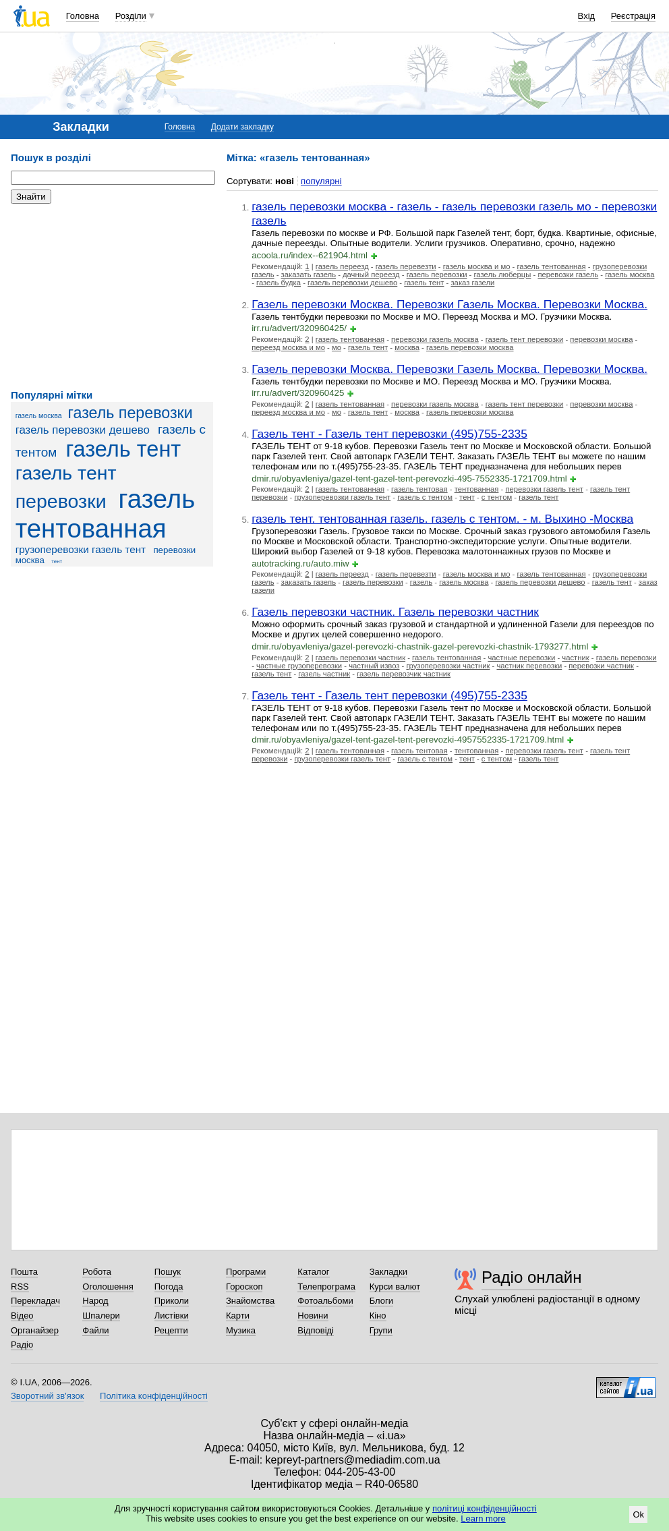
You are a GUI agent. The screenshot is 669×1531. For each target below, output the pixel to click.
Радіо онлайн (532, 1277)
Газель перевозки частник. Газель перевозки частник (395, 611)
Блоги (381, 1301)
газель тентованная (106, 513)
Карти (238, 1315)
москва (407, 347)
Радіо (22, 1344)
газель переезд (342, 266)
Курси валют (395, 1286)
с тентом (497, 497)
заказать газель (308, 274)
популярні (321, 181)
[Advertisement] (112, 296)
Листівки (171, 1315)
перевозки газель (567, 274)
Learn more (483, 1518)
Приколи (171, 1301)
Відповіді (315, 1330)
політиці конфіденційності (484, 1508)
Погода (168, 1286)
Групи (381, 1330)
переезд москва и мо (288, 347)
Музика (241, 1330)
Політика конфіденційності (154, 1396)
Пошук (167, 1272)
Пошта (24, 1272)
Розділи (130, 16)
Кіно (378, 1315)
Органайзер (35, 1330)
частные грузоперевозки (299, 666)
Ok (638, 1514)
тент (56, 561)
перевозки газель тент (544, 489)
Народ (95, 1301)
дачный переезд (371, 274)
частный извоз (374, 666)
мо (336, 347)
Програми (246, 1272)
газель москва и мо (477, 266)
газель (421, 582)
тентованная (477, 489)
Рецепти (171, 1330)
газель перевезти (406, 266)
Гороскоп (244, 1286)
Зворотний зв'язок (47, 1396)
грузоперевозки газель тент (81, 549)
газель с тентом (425, 497)
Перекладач (35, 1301)
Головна (82, 16)
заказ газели (472, 283)
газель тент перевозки (525, 339)
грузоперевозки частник (448, 666)
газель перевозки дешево (83, 430)
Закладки (388, 1272)
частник (575, 658)
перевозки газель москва (435, 339)
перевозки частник (601, 666)
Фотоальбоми (325, 1301)
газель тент (123, 449)
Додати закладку (242, 127)
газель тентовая (419, 489)
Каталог (313, 1272)
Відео (22, 1315)
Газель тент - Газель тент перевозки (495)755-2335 (389, 433)
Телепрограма (326, 1286)
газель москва (39, 415)
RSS (20, 1286)
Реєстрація (633, 16)
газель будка (278, 283)
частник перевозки (529, 666)
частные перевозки (521, 658)
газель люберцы (502, 274)
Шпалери (101, 1315)
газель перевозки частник (360, 658)
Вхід (586, 16)
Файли (95, 1330)
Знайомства (250, 1301)
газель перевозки (130, 413)
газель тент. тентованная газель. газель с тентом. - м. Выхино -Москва (442, 518)
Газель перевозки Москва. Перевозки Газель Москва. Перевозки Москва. (449, 304)
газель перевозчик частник (403, 674)
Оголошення (108, 1286)
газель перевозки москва (470, 347)
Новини (312, 1315)
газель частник (324, 674)
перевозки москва (601, 339)
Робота (96, 1272)
